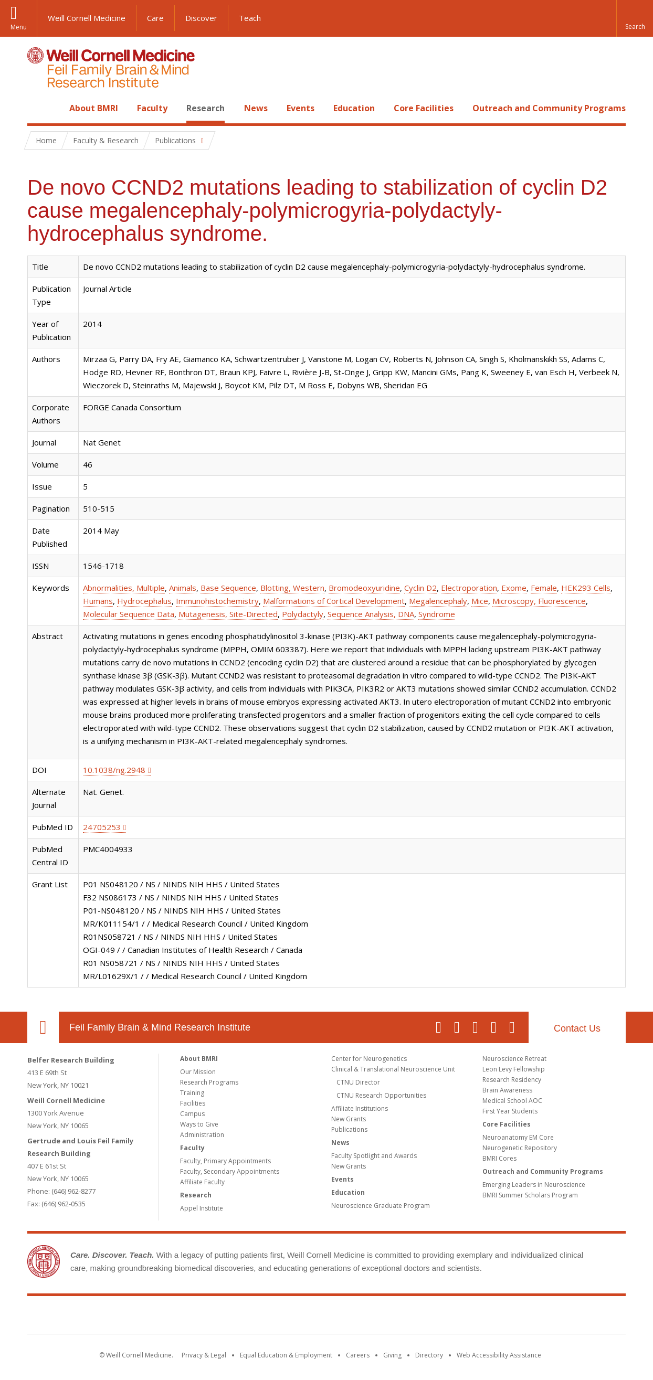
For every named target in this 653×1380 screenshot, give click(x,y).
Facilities (192, 1103)
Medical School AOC (512, 1100)
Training (192, 1092)
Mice (479, 601)
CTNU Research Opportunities (381, 1095)
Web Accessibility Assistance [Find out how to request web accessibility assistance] (499, 1355)
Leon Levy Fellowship (513, 1069)
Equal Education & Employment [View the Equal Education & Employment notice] (286, 1355)
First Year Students (510, 1111)
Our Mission (198, 1071)
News (256, 108)
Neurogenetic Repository (519, 1147)
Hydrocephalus (144, 601)
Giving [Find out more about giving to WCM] (392, 1355)
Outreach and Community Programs (549, 108)
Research (205, 108)
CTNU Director (358, 1082)
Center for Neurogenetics (369, 1058)
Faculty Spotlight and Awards (374, 1155)
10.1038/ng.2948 (114, 770)
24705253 (102, 827)
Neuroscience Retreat (514, 1058)
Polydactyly (302, 614)
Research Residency (511, 1079)
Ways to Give (199, 1124)
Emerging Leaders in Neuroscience (533, 1184)
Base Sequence (228, 587)
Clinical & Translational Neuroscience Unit (393, 1069)
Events (300, 108)
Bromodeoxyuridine (364, 587)
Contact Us (577, 1028)
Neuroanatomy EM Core (518, 1137)
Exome (513, 587)
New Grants (348, 1118)
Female (544, 587)
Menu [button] (18, 27)
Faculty (152, 108)
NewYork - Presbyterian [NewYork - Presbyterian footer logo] (414, 1317)
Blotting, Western (292, 587)
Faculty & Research (106, 140)
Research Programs (209, 1082)
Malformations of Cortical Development (334, 601)
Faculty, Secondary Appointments (229, 1171)
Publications (349, 1129)
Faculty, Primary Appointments (225, 1160)
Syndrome (436, 614)
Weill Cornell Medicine (86, 18)
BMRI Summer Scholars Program (530, 1195)
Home (39, 108)
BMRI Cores (499, 1158)
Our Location (43, 1027)
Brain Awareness (507, 1090)
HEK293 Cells (585, 587)
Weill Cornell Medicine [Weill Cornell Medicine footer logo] (249, 1317)
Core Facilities (424, 108)
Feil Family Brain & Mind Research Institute (159, 1027)
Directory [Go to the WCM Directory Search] (429, 1355)
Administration (202, 1134)
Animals (182, 587)
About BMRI (93, 108)
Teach (250, 18)
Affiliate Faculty (202, 1181)
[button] (634, 18)
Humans (98, 601)
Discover (201, 18)
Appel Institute (201, 1208)
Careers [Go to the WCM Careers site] (358, 1355)
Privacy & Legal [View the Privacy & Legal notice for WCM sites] (204, 1355)
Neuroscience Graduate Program (380, 1205)
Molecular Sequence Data (128, 614)
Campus (192, 1113)
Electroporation (469, 587)
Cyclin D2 (420, 587)
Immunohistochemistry (217, 601)
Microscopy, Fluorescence (539, 601)
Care (155, 18)
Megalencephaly (438, 601)
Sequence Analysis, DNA (371, 614)
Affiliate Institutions (359, 1108)
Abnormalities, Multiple (124, 587)
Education (354, 108)
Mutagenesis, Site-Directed (228, 614)
